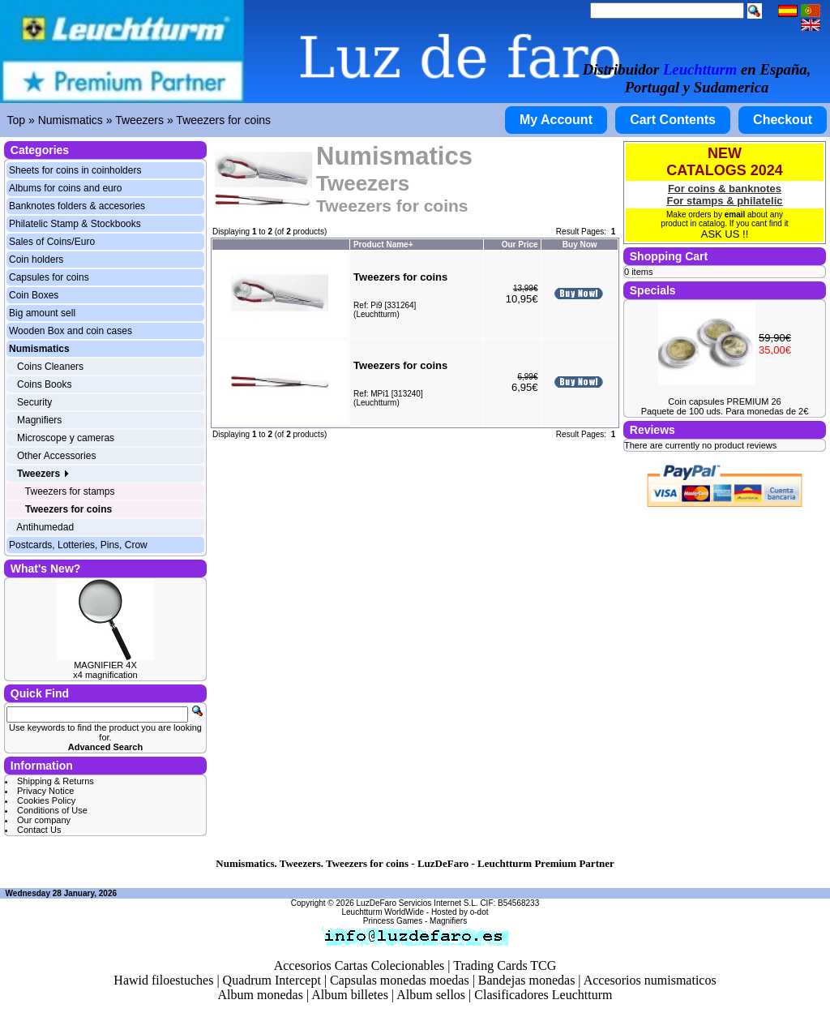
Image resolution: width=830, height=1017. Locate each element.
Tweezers (139, 120)
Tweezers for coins (223, 120)
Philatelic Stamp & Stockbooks (75, 224)
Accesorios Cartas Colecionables (359, 965)
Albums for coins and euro (65, 188)
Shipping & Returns (55, 781)
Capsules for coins (49, 277)
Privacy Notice (45, 791)
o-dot (479, 912)
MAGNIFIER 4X (105, 665)
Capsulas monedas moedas (399, 980)
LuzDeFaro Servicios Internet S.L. (417, 903)
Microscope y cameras (65, 438)
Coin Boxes (33, 295)
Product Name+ (383, 244)
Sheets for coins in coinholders (75, 170)
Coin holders (36, 259)
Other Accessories (56, 455)
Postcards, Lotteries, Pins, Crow (78, 545)
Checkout (782, 120)
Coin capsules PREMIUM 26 (724, 401)
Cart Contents (673, 120)
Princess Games (392, 920)
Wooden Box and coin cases (70, 331)
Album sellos (430, 995)
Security (34, 402)
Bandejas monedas (526, 980)
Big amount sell (42, 313)
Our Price (520, 244)
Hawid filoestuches (163, 980)
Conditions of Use (52, 810)
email (735, 214)
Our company (44, 820)
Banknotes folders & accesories (77, 206)
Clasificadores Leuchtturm (543, 995)
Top (16, 120)
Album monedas (260, 995)
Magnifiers (39, 420)
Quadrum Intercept (272, 980)
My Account (556, 120)
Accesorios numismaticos (650, 980)
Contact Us (39, 830)
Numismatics (70, 120)
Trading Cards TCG (504, 965)
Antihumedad (45, 527)
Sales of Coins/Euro (52, 241)
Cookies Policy (46, 800)
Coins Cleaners (50, 366)
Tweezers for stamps (70, 491)
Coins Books (44, 384)
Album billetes (349, 995)
